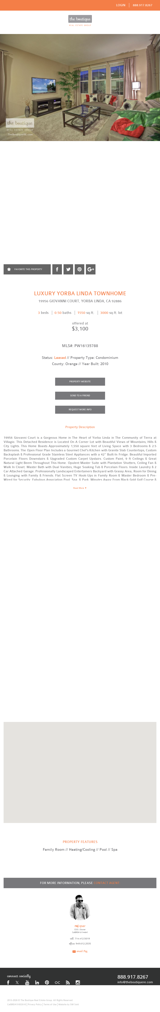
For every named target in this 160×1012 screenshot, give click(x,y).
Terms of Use (50, 1004)
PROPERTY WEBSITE (80, 381)
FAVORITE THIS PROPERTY (28, 269)
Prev (4, 157)
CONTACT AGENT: (107, 883)
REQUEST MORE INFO (80, 409)
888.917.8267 (142, 5)
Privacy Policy (35, 1004)
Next (156, 157)
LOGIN (120, 5)
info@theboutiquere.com (135, 982)
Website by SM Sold (68, 1004)
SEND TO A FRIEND (80, 395)
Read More (80, 488)
